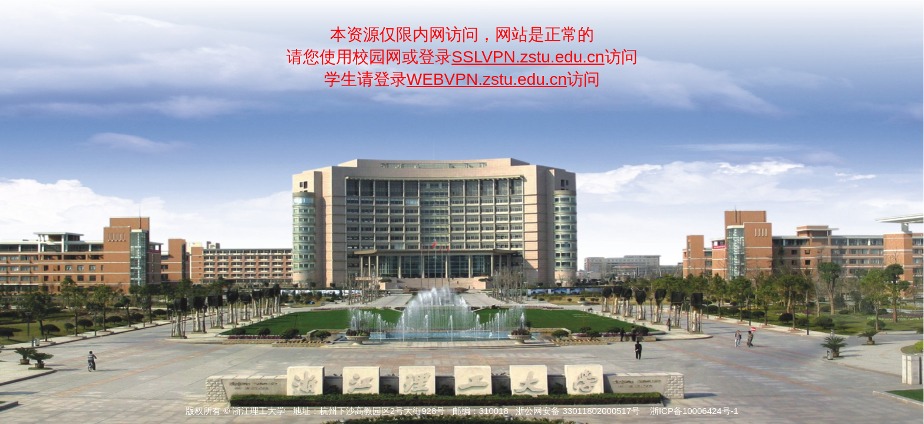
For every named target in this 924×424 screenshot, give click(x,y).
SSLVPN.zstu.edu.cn (527, 57)
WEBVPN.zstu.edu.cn (487, 79)
